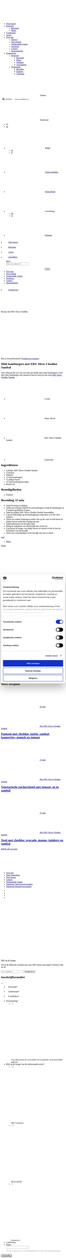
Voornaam (12, 987)
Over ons (10, 873)
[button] (10, 257)
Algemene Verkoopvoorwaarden (19, 884)
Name (8, 1245)
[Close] (2, 983)
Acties (8, 35)
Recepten (15, 28)
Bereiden (20, 69)
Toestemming (12, 1001)
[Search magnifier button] (8, 99)
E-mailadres (13, 996)
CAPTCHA (11, 1242)
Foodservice (15, 1240)
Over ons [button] (10, 37)
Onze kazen (11, 24)
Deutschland (50, 192)
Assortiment (21, 65)
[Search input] (39, 99)
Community (11, 33)
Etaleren (19, 71)
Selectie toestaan (33, 671)
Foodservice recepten (30, 358)
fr (12, 153)
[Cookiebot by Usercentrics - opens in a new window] (52, 578)
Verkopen (20, 74)
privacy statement (15, 609)
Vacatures (15, 46)
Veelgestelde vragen (19, 44)
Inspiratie (15, 55)
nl (12, 150)
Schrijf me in (29, 972)
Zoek (47, 269)
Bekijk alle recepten (9, 849)
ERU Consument (17, 1123)
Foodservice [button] (11, 53)
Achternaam (13, 991)
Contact (14, 49)
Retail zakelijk (16, 1182)
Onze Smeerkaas (13, 875)
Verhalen (20, 62)
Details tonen (52, 656)
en (7, 126)
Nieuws (14, 40)
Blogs (13, 30)
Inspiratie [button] (10, 26)
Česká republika (51, 172)
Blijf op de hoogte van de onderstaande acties (25, 1064)
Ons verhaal (16, 42)
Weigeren (33, 678)
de (12, 213)
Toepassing (15, 67)
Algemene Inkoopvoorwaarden (19, 886)
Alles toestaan (33, 663)
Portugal (48, 235)
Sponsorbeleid (17, 51)
